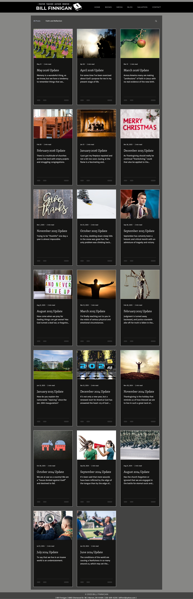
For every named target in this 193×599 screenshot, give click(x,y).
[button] (118, 7)
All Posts (37, 21)
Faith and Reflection (54, 21)
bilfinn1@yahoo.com (127, 597)
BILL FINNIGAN (54, 8)
